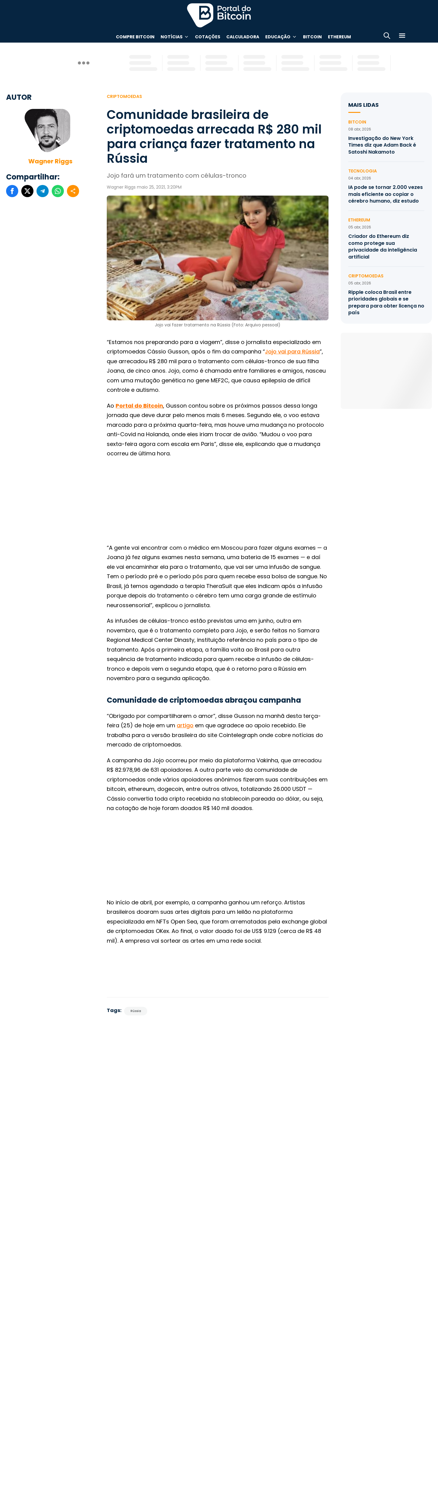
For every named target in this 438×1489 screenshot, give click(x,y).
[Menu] (402, 37)
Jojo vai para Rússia (292, 351)
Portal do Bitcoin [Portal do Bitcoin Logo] (219, 15)
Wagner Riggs (50, 161)
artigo (185, 725)
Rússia (135, 1011)
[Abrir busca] (387, 37)
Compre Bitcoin (135, 37)
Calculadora (242, 37)
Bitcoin (312, 37)
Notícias (171, 37)
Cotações (207, 37)
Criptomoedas (124, 96)
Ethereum (339, 37)
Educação (277, 37)
